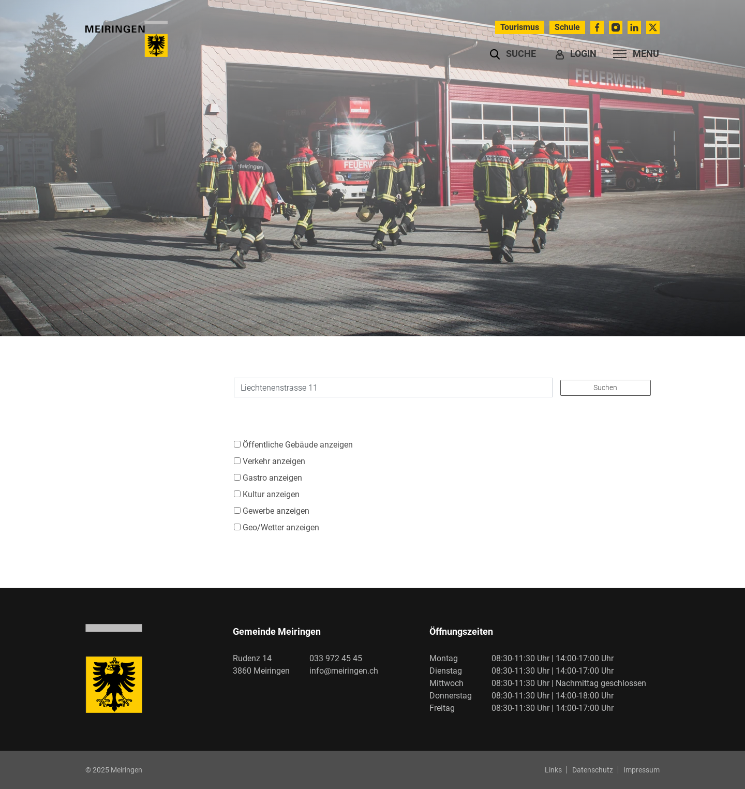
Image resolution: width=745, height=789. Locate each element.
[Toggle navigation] (633, 54)
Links (553, 770)
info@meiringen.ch (343, 671)
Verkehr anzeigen (274, 461)
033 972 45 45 (335, 658)
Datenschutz (592, 770)
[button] (513, 54)
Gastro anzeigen (272, 478)
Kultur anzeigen (271, 494)
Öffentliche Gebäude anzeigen (298, 445)
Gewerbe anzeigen (276, 511)
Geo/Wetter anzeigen (281, 527)
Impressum (641, 770)
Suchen (605, 387)
